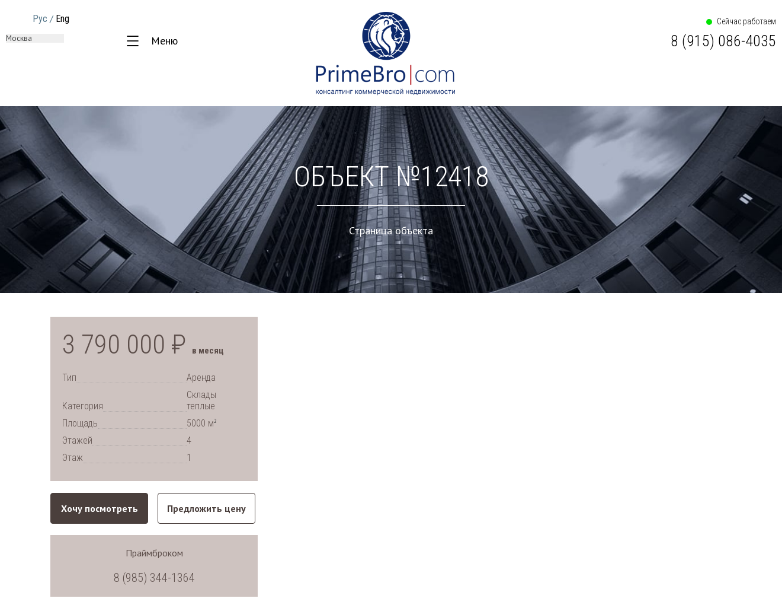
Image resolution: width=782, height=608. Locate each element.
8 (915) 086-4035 (723, 41)
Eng (62, 18)
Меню (164, 40)
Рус (40, 18)
